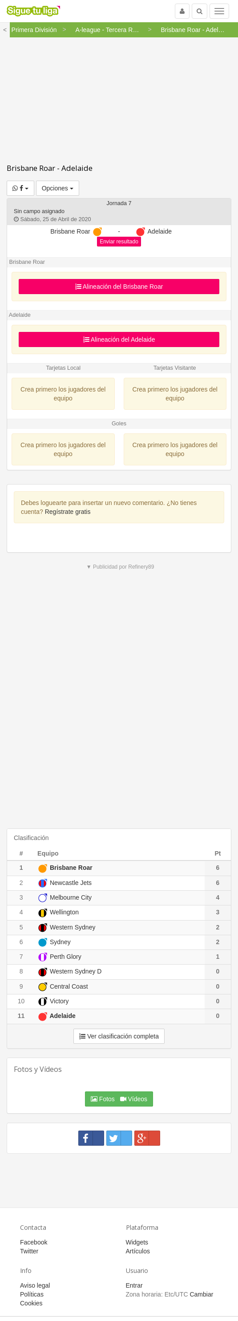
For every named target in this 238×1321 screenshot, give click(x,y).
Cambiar (201, 1294)
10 (21, 1001)
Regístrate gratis (68, 511)
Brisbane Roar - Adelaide (50, 168)
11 (21, 1015)
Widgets (137, 1242)
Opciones (57, 188)
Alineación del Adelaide (119, 339)
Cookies (31, 1303)
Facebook (33, 1242)
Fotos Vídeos (119, 1099)
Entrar (134, 1285)
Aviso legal (35, 1285)
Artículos (138, 1251)
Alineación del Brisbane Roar (119, 286)
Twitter (29, 1251)
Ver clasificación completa (119, 1036)
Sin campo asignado (39, 211)
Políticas (32, 1294)
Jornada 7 (118, 203)
